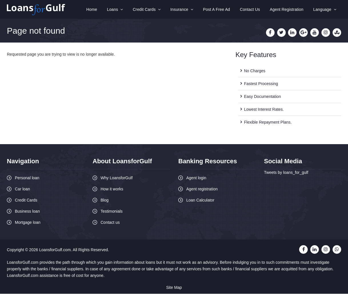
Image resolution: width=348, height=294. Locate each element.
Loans (119, 9)
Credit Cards (149, 9)
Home (96, 9)
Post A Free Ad (218, 9)
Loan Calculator (200, 200)
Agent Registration (287, 9)
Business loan (27, 211)
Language (325, 9)
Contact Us (251, 9)
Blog (105, 200)
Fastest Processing (261, 84)
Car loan (22, 189)
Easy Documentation (262, 96)
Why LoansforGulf (117, 178)
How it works (112, 189)
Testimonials (112, 211)
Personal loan (27, 178)
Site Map (174, 287)
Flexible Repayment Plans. (268, 122)
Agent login (196, 178)
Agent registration (202, 189)
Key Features (255, 55)
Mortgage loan (28, 222)
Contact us (110, 222)
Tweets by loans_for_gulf (286, 172)
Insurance (184, 9)
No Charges (254, 71)
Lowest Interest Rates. (264, 109)
